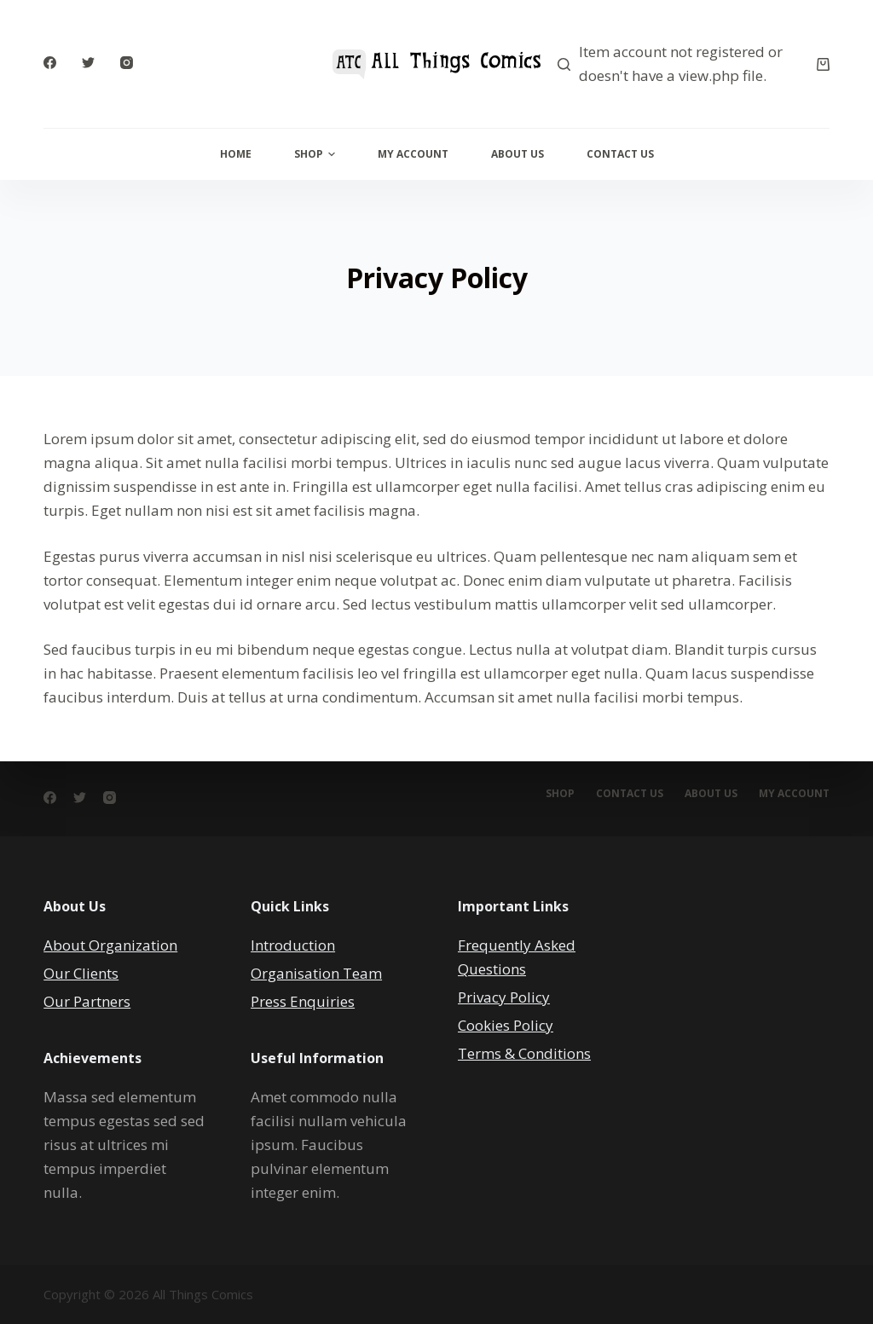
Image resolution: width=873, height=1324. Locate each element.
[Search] (564, 64)
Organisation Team (316, 973)
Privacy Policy (504, 997)
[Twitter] (88, 62)
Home (235, 154)
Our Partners (86, 1001)
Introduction (293, 945)
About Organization (110, 945)
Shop (314, 154)
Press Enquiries (303, 1001)
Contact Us (620, 154)
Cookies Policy (505, 1025)
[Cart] (823, 64)
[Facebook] (49, 62)
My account (794, 794)
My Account (413, 154)
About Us (517, 154)
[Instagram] (126, 62)
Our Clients (81, 973)
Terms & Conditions (524, 1053)
